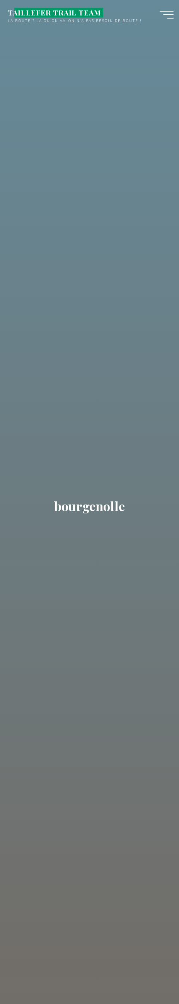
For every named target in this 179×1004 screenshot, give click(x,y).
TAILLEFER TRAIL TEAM (54, 12)
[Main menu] (167, 15)
